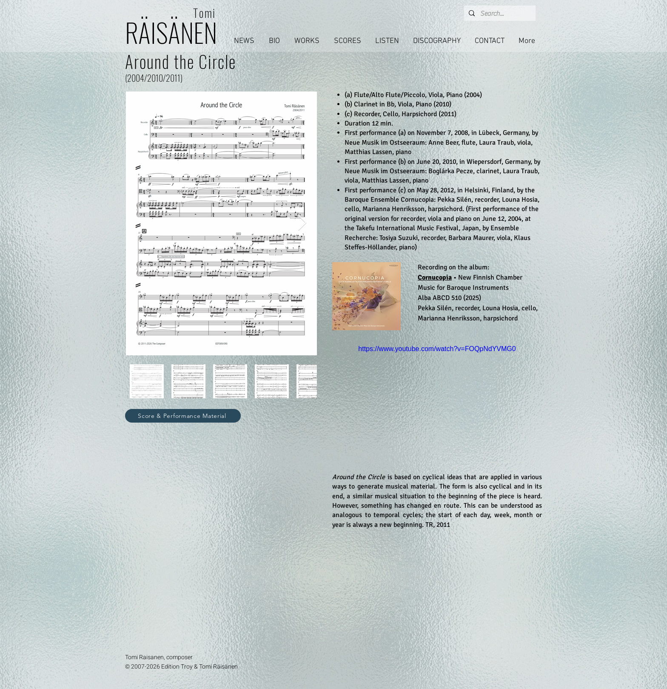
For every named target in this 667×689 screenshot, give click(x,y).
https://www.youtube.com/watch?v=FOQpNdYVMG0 (437, 348)
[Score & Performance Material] (183, 416)
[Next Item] (302, 223)
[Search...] (499, 14)
